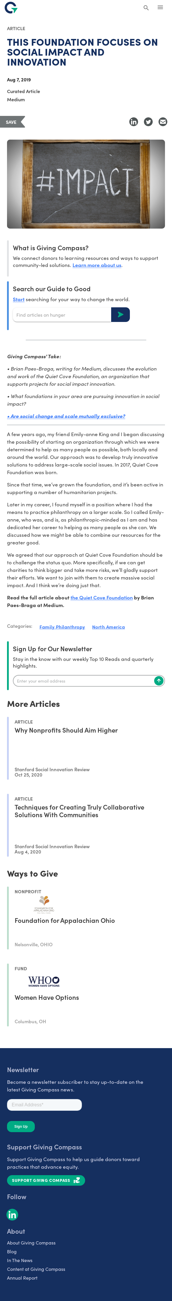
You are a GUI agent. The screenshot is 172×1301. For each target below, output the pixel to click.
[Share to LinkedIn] (133, 121)
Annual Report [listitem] (22, 1278)
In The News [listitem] (19, 1260)
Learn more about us (97, 264)
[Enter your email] (89, 681)
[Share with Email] (163, 121)
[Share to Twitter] (148, 121)
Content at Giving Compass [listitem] (36, 1269)
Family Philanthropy (62, 626)
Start (19, 299)
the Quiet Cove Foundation (101, 597)
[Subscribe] (159, 680)
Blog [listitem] (12, 1251)
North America (108, 626)
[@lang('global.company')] (11, 7)
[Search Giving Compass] (146, 8)
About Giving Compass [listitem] (31, 1243)
